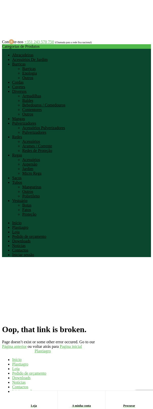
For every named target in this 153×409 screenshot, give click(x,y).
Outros (27, 78)
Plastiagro (20, 227)
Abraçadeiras (22, 55)
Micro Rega (31, 173)
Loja (15, 232)
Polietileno (31, 196)
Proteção (29, 214)
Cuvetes (18, 87)
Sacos (16, 178)
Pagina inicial (71, 346)
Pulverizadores (24, 123)
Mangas (18, 119)
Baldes (27, 100)
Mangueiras (31, 187)
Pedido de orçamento (29, 236)
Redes (17, 137)
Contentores (32, 109)
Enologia (29, 73)
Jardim (27, 169)
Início (16, 223)
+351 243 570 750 (39, 42)
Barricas (19, 64)
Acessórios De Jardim (30, 59)
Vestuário (19, 200)
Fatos (26, 210)
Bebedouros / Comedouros (43, 105)
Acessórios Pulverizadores (43, 128)
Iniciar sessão (23, 255)
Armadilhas (31, 96)
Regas (17, 155)
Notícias (19, 245)
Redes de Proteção (37, 150)
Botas (26, 205)
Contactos (20, 250)
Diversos (19, 91)
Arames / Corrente (37, 146)
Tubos (17, 182)
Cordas (18, 82)
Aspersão (29, 164)
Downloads (21, 241)
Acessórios (31, 141)
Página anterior (14, 346)
